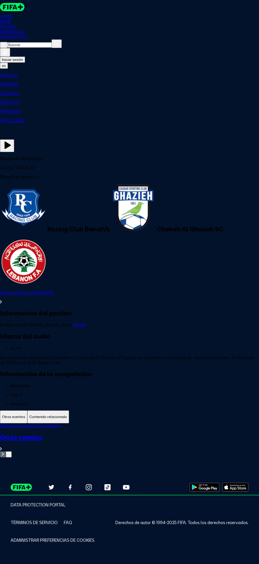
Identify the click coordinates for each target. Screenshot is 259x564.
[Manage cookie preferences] (52, 540)
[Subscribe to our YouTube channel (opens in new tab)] (126, 487)
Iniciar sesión (12, 59)
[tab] (13, 416)
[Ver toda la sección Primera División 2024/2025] (129, 297)
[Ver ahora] (7, 145)
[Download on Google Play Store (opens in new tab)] (204, 487)
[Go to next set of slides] (9, 454)
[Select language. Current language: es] (4, 66)
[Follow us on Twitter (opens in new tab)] (51, 487)
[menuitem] (129, 75)
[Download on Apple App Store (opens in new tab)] (235, 487)
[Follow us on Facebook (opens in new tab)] (70, 487)
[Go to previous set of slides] (3, 454)
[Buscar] (57, 43)
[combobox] (29, 44)
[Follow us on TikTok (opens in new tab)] (107, 487)
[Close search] (3, 45)
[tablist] (129, 416)
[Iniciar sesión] (5, 52)
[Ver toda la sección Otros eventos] (129, 442)
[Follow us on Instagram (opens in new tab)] (88, 487)
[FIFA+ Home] (12, 7)
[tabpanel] (129, 440)
